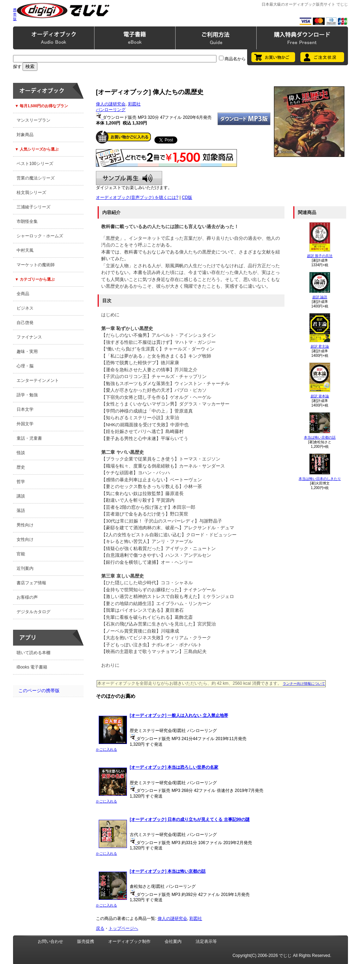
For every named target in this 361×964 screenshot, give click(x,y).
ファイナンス (29, 337)
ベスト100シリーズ (35, 163)
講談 (21, 496)
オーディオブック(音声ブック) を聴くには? (137, 197)
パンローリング (111, 109)
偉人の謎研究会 (111, 104)
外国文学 (25, 423)
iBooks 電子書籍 (32, 667)
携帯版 (15, 14)
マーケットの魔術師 (36, 264)
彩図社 (134, 104)
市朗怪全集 (27, 221)
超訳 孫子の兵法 (320, 256)
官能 (21, 553)
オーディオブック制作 (129, 941)
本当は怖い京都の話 (320, 437)
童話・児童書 (29, 438)
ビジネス (25, 308)
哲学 (21, 481)
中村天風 (25, 250)
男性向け (25, 525)
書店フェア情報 (31, 582)
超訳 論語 (320, 297)
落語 (21, 510)
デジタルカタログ (33, 611)
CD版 (187, 197)
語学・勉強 (27, 394)
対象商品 (25, 134)
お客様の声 (27, 597)
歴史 (21, 467)
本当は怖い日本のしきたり (320, 479)
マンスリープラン (33, 120)
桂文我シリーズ (31, 192)
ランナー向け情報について (304, 683)
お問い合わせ (50, 941)
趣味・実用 (27, 351)
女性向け (25, 539)
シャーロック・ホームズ (40, 235)
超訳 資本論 (320, 396)
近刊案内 (25, 568)
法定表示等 (206, 941)
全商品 (23, 293)
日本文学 (25, 409)
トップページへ (123, 928)
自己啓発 (25, 322)
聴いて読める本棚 (33, 652)
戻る (100, 928)
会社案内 (173, 941)
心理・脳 (25, 366)
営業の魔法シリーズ (36, 178)
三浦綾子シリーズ (33, 207)
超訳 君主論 (320, 346)
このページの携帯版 (39, 690)
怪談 (21, 452)
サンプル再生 (129, 178)
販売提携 (85, 941)
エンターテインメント (38, 380)
